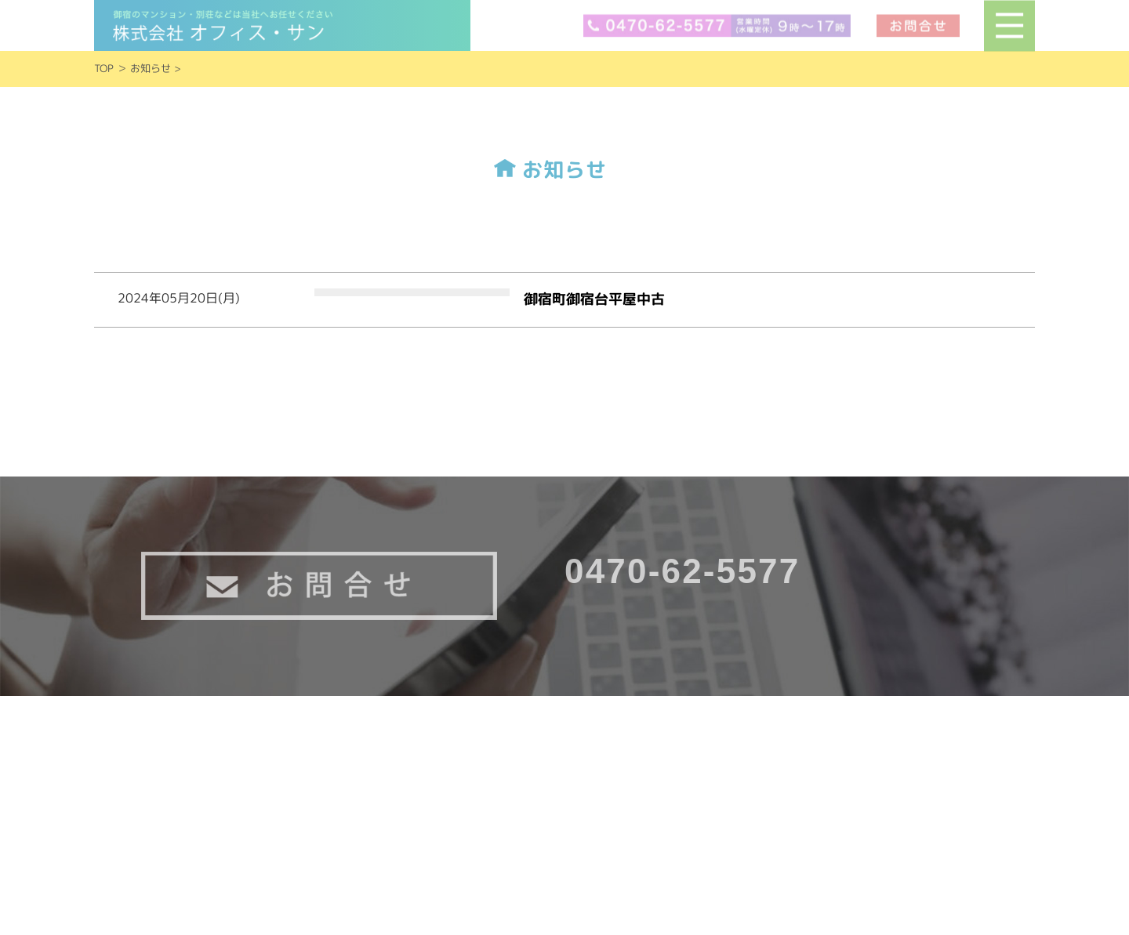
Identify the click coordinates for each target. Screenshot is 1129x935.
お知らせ (150, 68)
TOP (104, 68)
